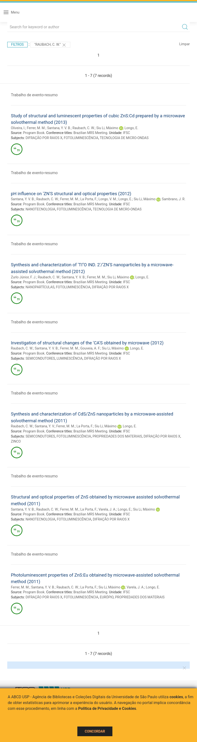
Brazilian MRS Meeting (90, 133)
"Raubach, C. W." (50, 45)
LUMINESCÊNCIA (70, 358)
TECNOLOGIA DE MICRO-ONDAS (124, 138)
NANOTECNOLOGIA (40, 209)
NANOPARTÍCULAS (40, 287)
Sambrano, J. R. (173, 199)
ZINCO (16, 441)
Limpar (184, 44)
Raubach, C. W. (84, 128)
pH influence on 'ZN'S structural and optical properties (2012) (71, 193)
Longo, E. (131, 128)
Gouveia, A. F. (90, 348)
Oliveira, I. (18, 128)
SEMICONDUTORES (40, 358)
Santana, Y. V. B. (59, 128)
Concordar (95, 731)
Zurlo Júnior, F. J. (23, 277)
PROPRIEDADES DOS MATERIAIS (117, 436)
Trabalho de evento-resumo (34, 95)
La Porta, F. (88, 199)
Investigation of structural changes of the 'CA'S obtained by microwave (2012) (87, 342)
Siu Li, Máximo (107, 128)
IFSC (126, 133)
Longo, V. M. (107, 199)
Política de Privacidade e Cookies (107, 708)
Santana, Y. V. (45, 426)
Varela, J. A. (107, 509)
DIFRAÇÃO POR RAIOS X (44, 138)
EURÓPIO (107, 597)
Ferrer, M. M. (36, 128)
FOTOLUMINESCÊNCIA (81, 138)
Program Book (33, 133)
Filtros (17, 44)
